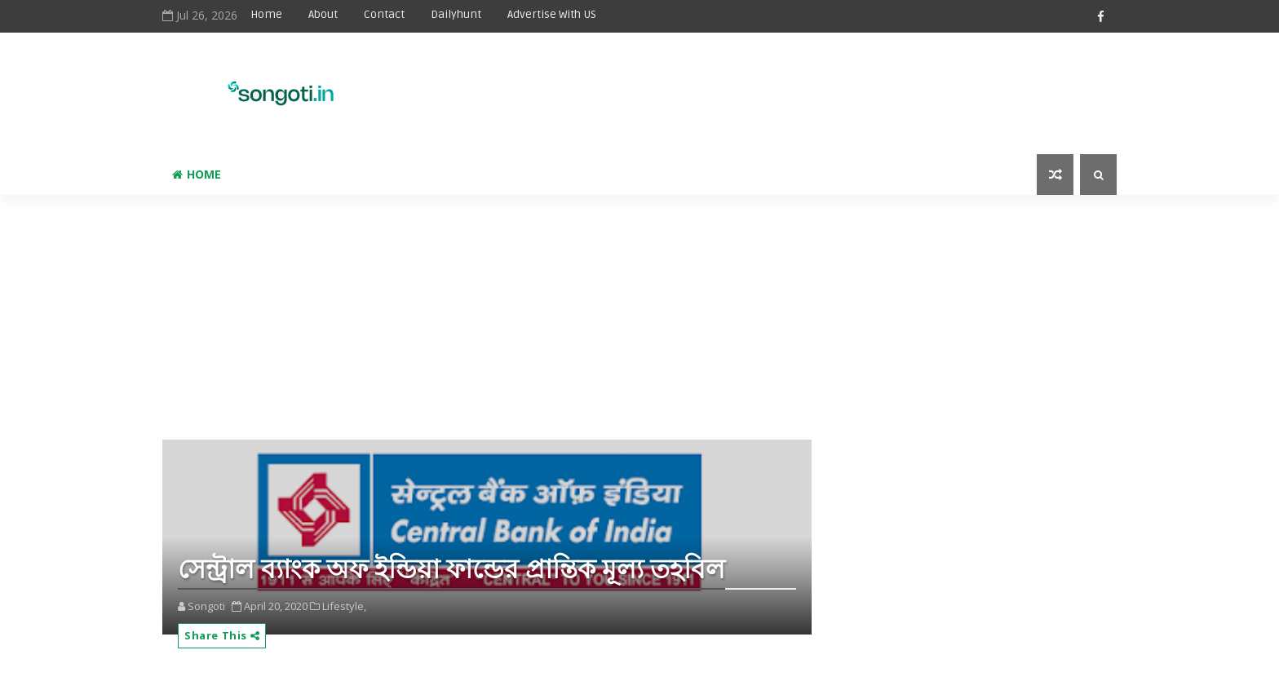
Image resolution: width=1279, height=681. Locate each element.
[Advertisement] (712, 83)
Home (266, 14)
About (323, 14)
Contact (384, 14)
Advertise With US (551, 14)
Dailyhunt (456, 14)
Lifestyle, (344, 606)
